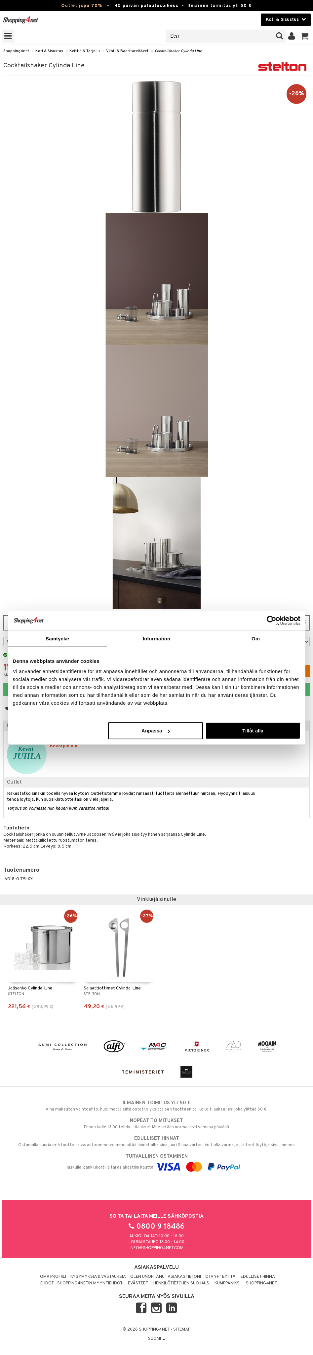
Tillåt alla (252, 730)
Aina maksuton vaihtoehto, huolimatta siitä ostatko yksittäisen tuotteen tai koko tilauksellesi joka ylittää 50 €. (156, 1106)
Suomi (156, 1338)
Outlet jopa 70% (81, 6)
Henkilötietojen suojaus (181, 1283)
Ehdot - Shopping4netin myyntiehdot (81, 1283)
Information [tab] (157, 638)
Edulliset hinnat (259, 1276)
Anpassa (155, 730)
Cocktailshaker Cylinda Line (178, 51)
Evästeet (138, 1283)
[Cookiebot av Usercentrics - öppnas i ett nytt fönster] (271, 620)
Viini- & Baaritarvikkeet (127, 51)
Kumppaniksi (228, 1283)
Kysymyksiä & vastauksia (98, 1276)
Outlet (14, 782)
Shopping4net (16, 51)
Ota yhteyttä (220, 1276)
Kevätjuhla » (63, 746)
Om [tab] (256, 638)
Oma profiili (53, 1276)
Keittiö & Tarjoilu (84, 51)
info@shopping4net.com (156, 1248)
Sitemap (181, 1329)
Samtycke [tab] (57, 638)
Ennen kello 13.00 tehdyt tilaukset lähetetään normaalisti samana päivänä (156, 1123)
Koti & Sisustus (49, 51)
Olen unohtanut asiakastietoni (165, 1276)
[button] (304, 36)
